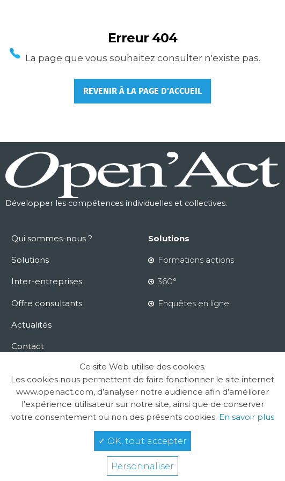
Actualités (31, 325)
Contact (27, 346)
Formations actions (196, 260)
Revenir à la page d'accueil (142, 91)
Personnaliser (142, 466)
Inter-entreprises (46, 281)
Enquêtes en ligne (193, 303)
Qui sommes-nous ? (51, 238)
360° (167, 281)
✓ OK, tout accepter (142, 440)
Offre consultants (46, 303)
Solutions (30, 260)
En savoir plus (245, 417)
